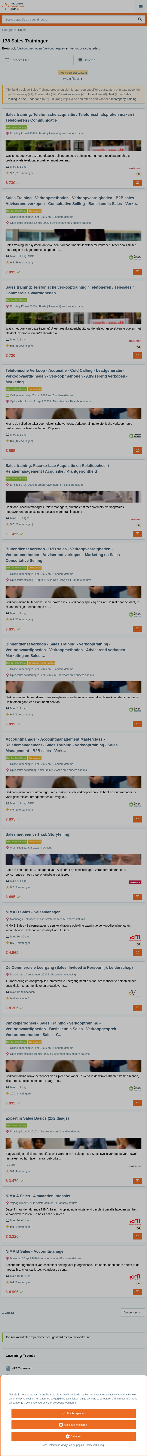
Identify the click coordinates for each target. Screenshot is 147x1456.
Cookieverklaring (94, 1445)
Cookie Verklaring (66, 1402)
